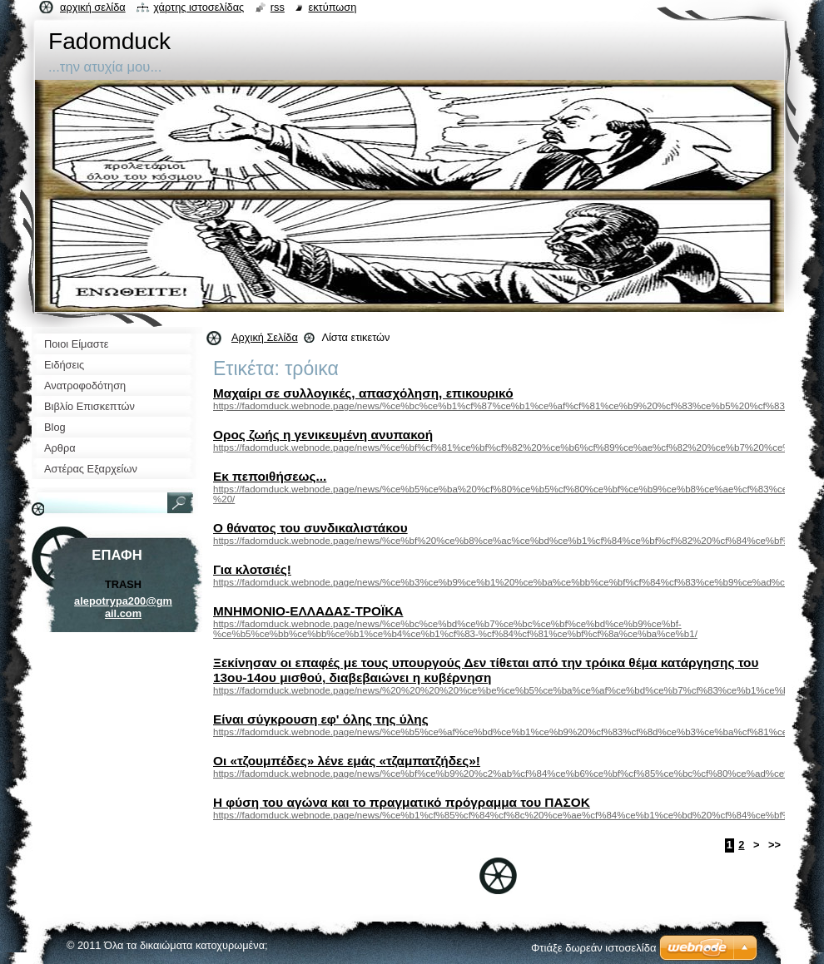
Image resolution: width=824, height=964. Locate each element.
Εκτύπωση (332, 7)
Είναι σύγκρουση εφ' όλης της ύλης (321, 719)
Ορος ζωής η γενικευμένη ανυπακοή (323, 435)
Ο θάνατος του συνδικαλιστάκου (310, 528)
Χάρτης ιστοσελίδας (198, 7)
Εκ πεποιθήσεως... (269, 476)
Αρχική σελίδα (93, 7)
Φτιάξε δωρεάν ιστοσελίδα (593, 948)
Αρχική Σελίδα (264, 337)
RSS (278, 7)
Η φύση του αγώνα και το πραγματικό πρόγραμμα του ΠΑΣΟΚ (401, 802)
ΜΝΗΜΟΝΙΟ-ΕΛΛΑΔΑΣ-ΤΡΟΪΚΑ (308, 611)
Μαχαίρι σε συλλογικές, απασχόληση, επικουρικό (363, 393)
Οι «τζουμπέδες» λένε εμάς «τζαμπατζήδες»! (346, 761)
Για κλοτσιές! (252, 569)
